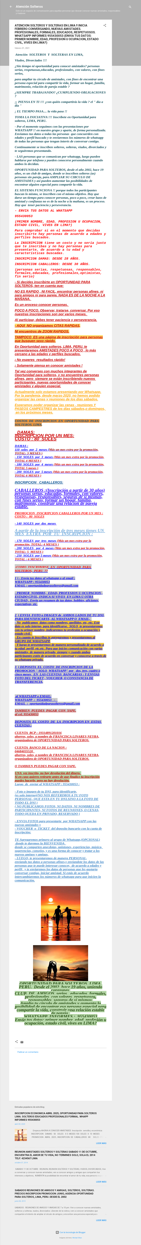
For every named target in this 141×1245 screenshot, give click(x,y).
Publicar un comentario (27, 1052)
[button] (104, 26)
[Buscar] (130, 7)
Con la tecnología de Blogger (71, 1232)
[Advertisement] (123, 61)
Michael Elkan (77, 1238)
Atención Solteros (29, 6)
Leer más (101, 1143)
